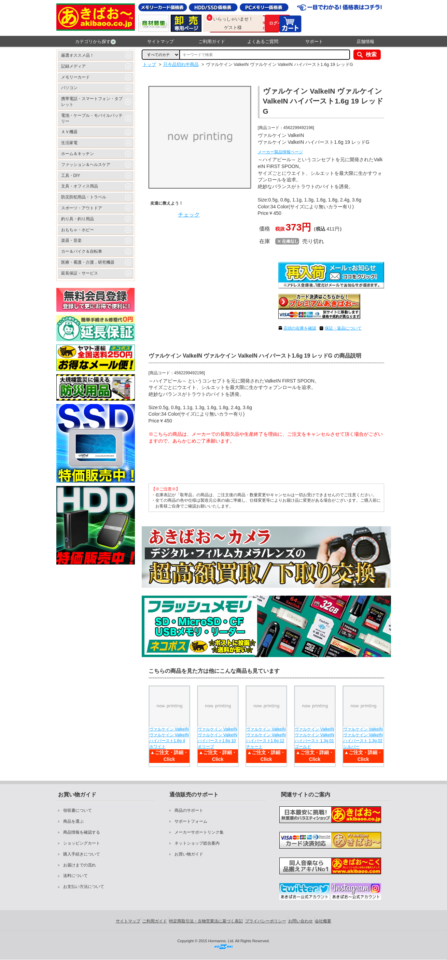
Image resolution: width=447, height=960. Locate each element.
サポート (314, 41)
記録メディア (73, 66)
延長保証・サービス (79, 273)
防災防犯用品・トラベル (83, 197)
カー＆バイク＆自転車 (81, 251)
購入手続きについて (81, 854)
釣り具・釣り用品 (77, 219)
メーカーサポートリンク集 (199, 832)
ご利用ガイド (211, 41)
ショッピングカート (81, 843)
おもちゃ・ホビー (77, 229)
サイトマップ (160, 41)
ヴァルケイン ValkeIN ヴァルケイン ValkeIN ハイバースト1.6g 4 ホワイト (169, 738)
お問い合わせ (300, 921)
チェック (189, 215)
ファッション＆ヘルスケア (85, 164)
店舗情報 (365, 41)
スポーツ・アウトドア (81, 208)
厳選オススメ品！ (77, 55)
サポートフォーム (190, 821)
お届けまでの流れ (79, 865)
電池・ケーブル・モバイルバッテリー (92, 118)
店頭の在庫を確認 (299, 328)
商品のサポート (188, 810)
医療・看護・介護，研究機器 (87, 262)
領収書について (77, 810)
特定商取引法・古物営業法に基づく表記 (206, 921)
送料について (75, 875)
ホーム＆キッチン (77, 153)
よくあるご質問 (262, 41)
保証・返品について (343, 328)
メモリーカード (75, 77)
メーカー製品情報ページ (280, 152)
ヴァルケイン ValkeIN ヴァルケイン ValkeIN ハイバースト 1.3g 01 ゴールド (314, 738)
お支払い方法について (83, 886)
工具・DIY (70, 175)
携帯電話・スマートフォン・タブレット (92, 101)
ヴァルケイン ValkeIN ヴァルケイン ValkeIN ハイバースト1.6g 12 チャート (266, 738)
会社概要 (323, 921)
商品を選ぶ (73, 821)
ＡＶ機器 (69, 131)
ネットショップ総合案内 (197, 843)
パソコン (69, 87)
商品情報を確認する (81, 832)
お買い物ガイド (188, 854)
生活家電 (69, 142)
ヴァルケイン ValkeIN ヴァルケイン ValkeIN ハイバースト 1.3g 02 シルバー (363, 738)
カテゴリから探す (95, 41)
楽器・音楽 (71, 240)
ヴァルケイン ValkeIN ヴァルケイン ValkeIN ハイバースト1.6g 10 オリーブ (217, 738)
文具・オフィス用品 (79, 186)
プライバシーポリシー (265, 921)
